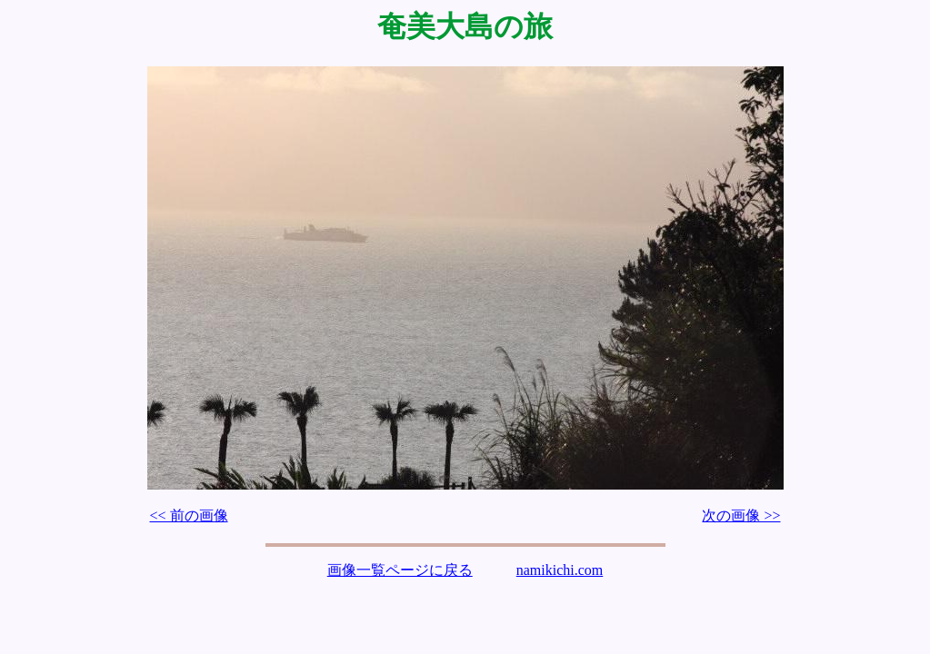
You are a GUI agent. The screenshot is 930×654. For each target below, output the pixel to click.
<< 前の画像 (189, 515)
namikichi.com (560, 570)
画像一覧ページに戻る (400, 570)
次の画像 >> (741, 515)
